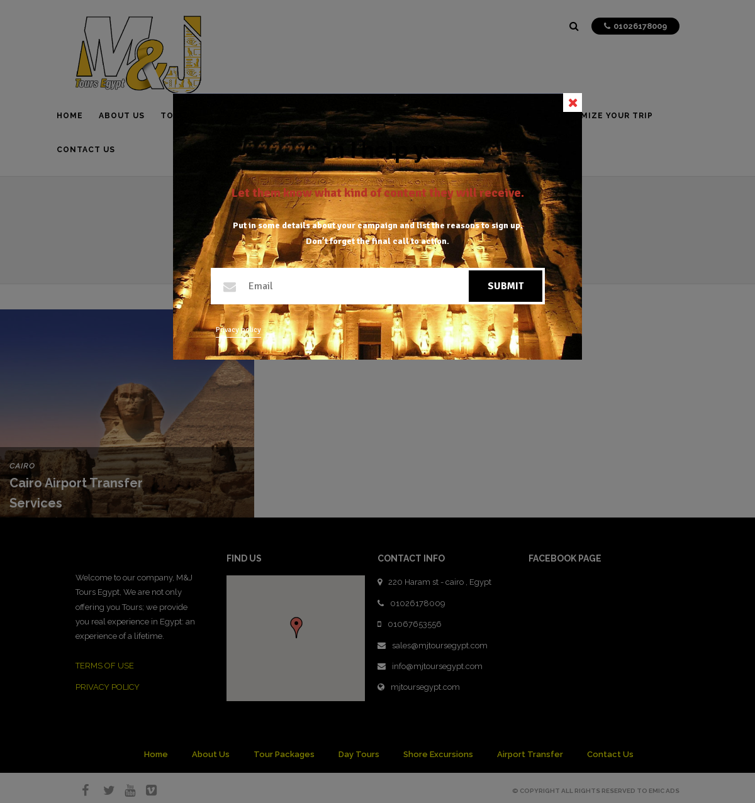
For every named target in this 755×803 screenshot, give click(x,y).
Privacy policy (238, 330)
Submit (505, 286)
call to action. (421, 241)
